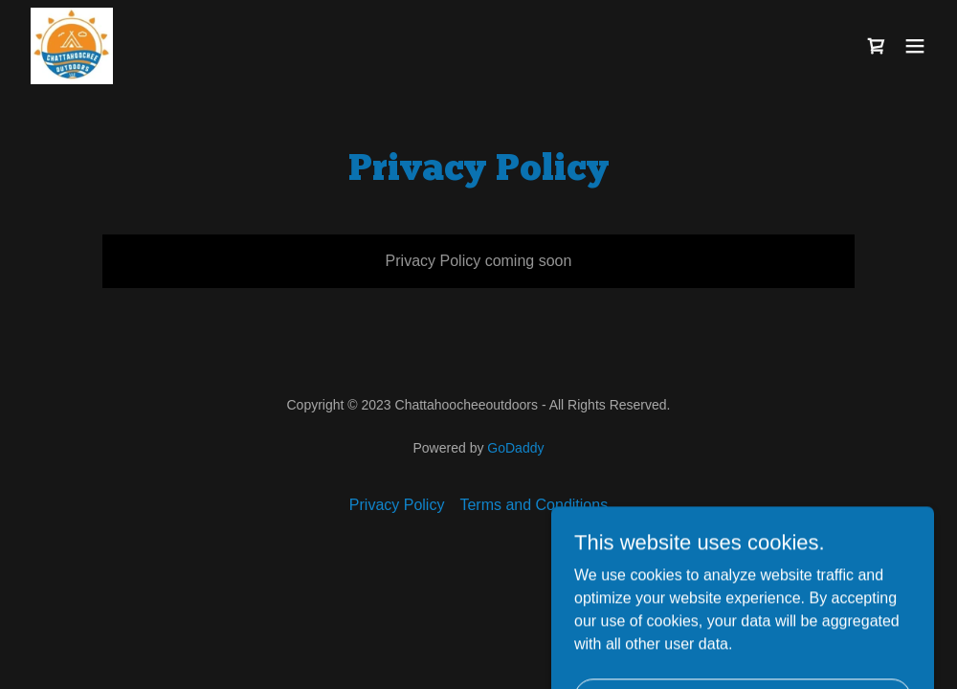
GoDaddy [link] (515, 448)
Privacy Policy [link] (397, 505)
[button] (915, 46)
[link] (72, 46)
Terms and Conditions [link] (533, 505)
